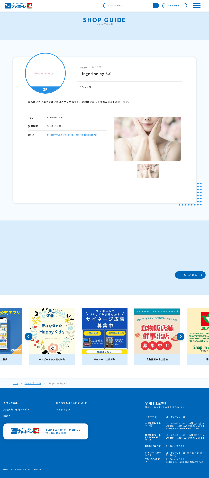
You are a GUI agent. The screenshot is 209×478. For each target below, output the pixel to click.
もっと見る (190, 275)
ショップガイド (33, 383)
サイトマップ (63, 409)
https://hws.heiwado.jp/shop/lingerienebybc (72, 134)
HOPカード (9, 416)
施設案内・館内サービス (16, 409)
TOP (15, 383)
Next (180, 336)
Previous (28, 336)
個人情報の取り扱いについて (71, 403)
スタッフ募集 (10, 403)
